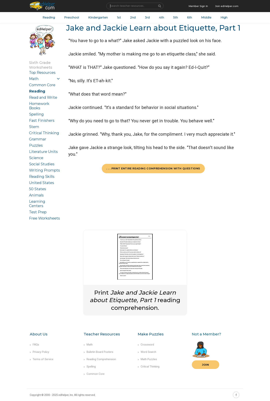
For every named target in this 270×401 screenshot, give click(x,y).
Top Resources (42, 72)
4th (161, 17)
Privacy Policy (39, 352)
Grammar (37, 139)
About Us (38, 334)
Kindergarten (98, 17)
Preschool (71, 17)
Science (36, 158)
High (223, 17)
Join (205, 364)
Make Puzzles (151, 334)
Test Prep (38, 212)
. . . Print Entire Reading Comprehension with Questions (153, 168)
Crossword (146, 344)
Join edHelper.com (226, 6)
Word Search (147, 352)
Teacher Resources (102, 334)
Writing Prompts (44, 170)
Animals (36, 195)
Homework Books (39, 105)
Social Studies (41, 164)
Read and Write (43, 97)
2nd (133, 17)
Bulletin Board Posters (98, 352)
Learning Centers (37, 203)
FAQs (34, 344)
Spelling (36, 114)
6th (189, 17)
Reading (49, 17)
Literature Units (43, 151)
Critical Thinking (44, 133)
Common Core (42, 85)
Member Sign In (198, 6)
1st (119, 17)
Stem (34, 127)
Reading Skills (41, 176)
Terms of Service (41, 359)
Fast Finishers (41, 120)
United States (41, 183)
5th (175, 17)
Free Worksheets (44, 218)
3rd (147, 17)
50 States (37, 189)
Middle (206, 17)
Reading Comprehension (100, 359)
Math (34, 79)
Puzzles (36, 145)
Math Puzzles (147, 359)
